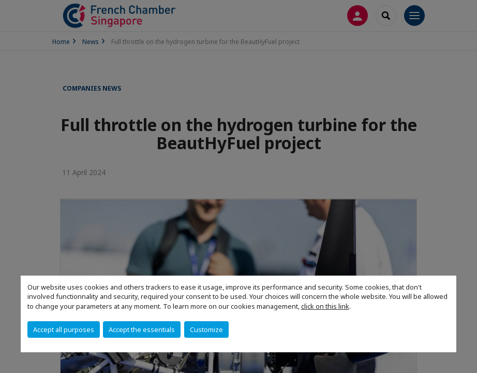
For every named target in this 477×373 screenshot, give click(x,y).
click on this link (325, 306)
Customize (206, 329)
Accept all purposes (63, 329)
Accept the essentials (142, 329)
